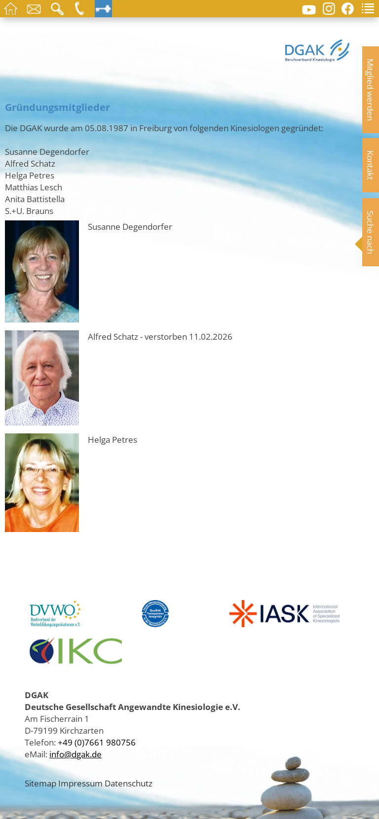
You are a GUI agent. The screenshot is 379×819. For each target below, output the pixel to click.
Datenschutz (128, 783)
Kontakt (371, 165)
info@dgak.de (75, 754)
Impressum (80, 783)
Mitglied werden (371, 90)
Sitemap (40, 783)
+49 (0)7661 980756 (97, 742)
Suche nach (371, 232)
